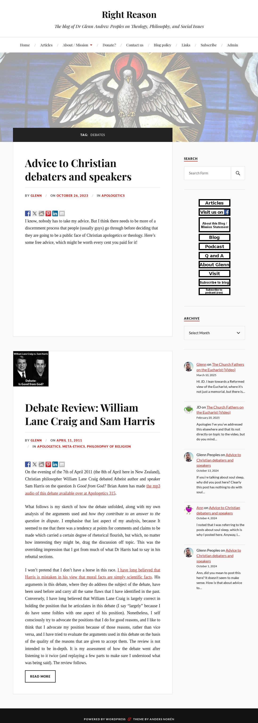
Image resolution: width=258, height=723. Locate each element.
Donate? (109, 44)
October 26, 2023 (72, 195)
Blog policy (162, 44)
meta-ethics (73, 446)
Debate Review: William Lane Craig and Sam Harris (90, 414)
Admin (232, 44)
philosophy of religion (109, 446)
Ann (200, 507)
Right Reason (129, 14)
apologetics (113, 195)
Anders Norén (162, 719)
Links (186, 44)
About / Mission (75, 44)
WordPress (116, 719)
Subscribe (209, 44)
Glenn (36, 195)
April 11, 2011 (69, 440)
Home (25, 44)
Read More (40, 676)
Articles (46, 44)
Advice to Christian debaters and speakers (78, 169)
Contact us (134, 44)
